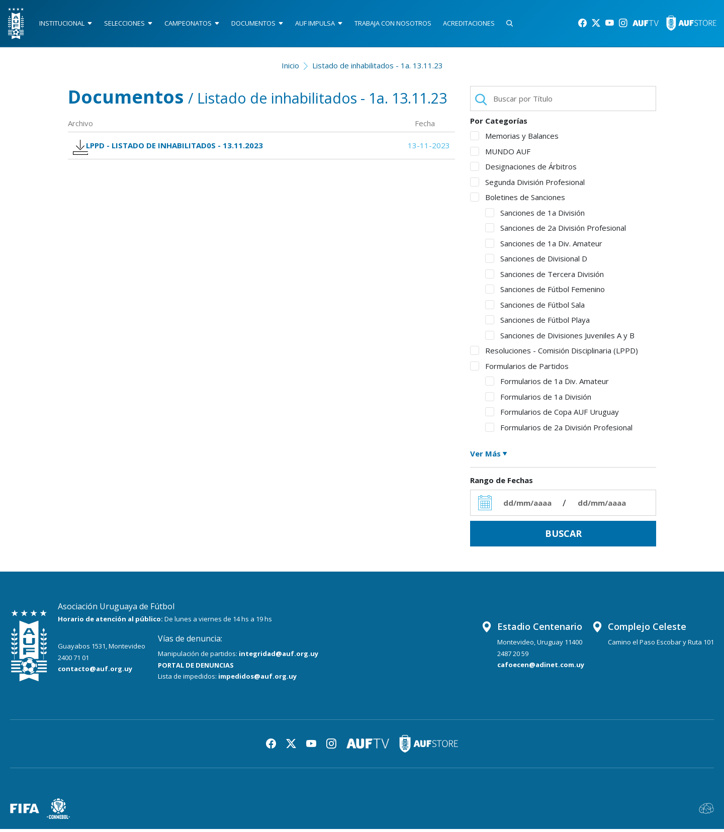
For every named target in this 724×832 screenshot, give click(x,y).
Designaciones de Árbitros (523, 170)
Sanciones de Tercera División (544, 277)
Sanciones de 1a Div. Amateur (543, 246)
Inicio (290, 68)
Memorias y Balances (514, 139)
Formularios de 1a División (538, 400)
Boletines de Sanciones (517, 201)
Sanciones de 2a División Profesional (555, 231)
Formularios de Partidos (519, 369)
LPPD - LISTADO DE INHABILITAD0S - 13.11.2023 (174, 151)
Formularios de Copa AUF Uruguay (552, 415)
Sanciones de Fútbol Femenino (545, 293)
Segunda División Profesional (527, 185)
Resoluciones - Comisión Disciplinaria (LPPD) (554, 354)
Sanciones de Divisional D (536, 262)
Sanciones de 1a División (535, 216)
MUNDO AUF (500, 154)
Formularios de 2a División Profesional (558, 430)
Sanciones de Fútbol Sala (535, 308)
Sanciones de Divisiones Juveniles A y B (560, 338)
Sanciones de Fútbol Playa (537, 323)
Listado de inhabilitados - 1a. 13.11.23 (377, 68)
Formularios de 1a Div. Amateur (547, 385)
